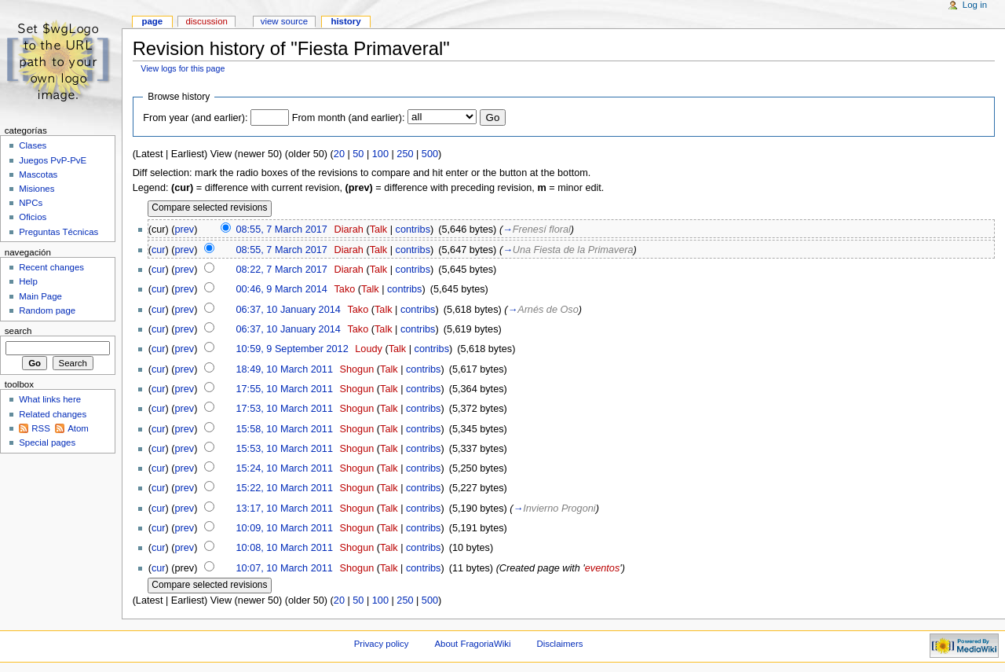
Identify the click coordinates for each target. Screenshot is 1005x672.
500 (430, 154)
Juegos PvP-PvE (52, 160)
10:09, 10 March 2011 (284, 528)
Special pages (47, 442)
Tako (345, 289)
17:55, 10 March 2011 (284, 389)
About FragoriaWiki (472, 643)
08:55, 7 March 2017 (281, 229)
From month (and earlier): (348, 117)
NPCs (30, 202)
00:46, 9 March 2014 (281, 289)
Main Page (40, 296)
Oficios (32, 217)
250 (405, 154)
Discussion (206, 21)
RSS (40, 428)
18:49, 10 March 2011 (284, 369)
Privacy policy (381, 643)
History (345, 21)
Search (18, 331)
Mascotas (38, 174)
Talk (379, 229)
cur (159, 249)
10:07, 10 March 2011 (284, 568)
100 (380, 154)
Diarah (348, 229)
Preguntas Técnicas (58, 232)
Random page (47, 310)
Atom (78, 428)
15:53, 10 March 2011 (284, 448)
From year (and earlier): (195, 117)
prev (185, 229)
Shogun (357, 369)
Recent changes (51, 267)
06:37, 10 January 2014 (288, 309)
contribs (413, 229)
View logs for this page (183, 68)
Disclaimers (559, 643)
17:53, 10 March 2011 (284, 408)
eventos (602, 568)
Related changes (52, 414)
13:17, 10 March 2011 (284, 508)
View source (284, 21)
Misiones (36, 188)
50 (358, 154)
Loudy (368, 348)
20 (339, 154)
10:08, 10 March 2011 (284, 547)
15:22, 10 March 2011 (284, 488)
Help (28, 281)
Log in (975, 4)
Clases (32, 145)
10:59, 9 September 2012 (292, 348)
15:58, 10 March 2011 (284, 429)
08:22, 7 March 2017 (281, 269)
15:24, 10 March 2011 (284, 468)
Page (152, 21)
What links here (50, 399)
